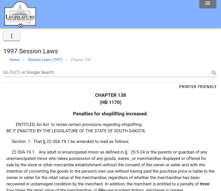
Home (15, 60)
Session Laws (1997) (45, 60)
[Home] (20, 25)
